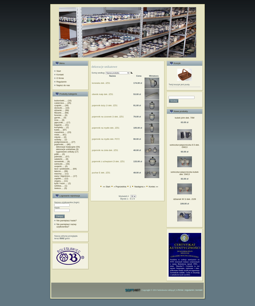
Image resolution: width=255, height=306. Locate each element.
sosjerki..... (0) (61, 166)
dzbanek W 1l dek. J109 (184, 199)
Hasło (57, 207)
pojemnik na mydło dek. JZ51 (105, 128)
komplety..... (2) (61, 127)
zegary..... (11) (61, 181)
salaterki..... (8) (61, 159)
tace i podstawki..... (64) (65, 169)
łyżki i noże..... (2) (62, 183)
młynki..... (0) (60, 137)
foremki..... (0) (60, 115)
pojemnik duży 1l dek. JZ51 (105, 105)
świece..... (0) (60, 188)
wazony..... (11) (61, 173)
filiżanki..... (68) (61, 113)
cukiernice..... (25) (62, 103)
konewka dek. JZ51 (101, 83)
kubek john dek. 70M (184, 118)
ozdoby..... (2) (60, 139)
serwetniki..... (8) (62, 161)
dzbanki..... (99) (61, 110)
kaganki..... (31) (61, 125)
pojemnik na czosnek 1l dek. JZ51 (108, 116)
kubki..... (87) (60, 130)
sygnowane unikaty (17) (66, 151)
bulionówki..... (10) (63, 100)
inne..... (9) (59, 120)
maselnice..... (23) (62, 132)
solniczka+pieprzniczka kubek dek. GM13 (185, 173)
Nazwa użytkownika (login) (66, 202)
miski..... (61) (60, 134)
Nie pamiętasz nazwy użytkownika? (66, 225)
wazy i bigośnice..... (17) (65, 176)
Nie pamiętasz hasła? (66, 220)
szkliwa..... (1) (60, 186)
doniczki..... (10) (61, 108)
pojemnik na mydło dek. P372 (106, 139)
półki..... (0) (59, 154)
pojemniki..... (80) (62, 144)
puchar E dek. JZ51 (101, 172)
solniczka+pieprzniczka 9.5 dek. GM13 (184, 146)
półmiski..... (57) (61, 156)
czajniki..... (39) (61, 105)
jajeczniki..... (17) (62, 122)
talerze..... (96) (61, 171)
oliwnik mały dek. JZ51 (102, 94)
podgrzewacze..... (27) (64, 142)
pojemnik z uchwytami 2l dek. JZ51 (108, 161)
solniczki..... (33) (62, 164)
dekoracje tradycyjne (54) (67, 147)
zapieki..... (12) (61, 178)
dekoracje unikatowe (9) (66, 149)
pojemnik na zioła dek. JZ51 (105, 150)
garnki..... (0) (60, 117)
